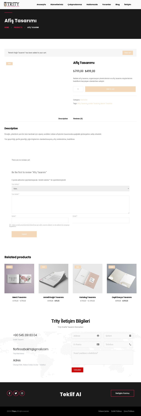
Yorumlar (106, 4)
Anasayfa (41, 4)
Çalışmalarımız (75, 4)
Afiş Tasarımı (82, 103)
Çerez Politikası (129, 411)
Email (75, 216)
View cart (127, 53)
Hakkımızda (92, 4)
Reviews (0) (78, 118)
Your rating (15, 184)
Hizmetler (84, 100)
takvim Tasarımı (106, 103)
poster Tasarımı (94, 103)
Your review (15, 194)
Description (63, 118)
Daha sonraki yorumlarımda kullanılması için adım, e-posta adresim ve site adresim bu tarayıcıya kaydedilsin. (39, 225)
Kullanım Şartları (104, 411)
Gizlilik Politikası (116, 411)
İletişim (127, 4)
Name (14, 216)
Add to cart (110, 89)
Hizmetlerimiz (56, 4)
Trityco (14, 411)
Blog (118, 4)
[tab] (63, 119)
